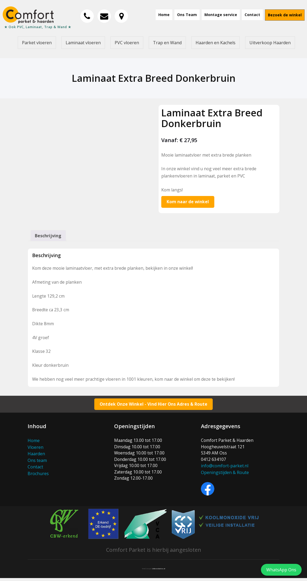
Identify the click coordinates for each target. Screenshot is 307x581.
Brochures (38, 475)
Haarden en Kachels (215, 43)
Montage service (220, 14)
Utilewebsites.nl (158, 572)
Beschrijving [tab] (48, 236)
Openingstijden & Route (225, 475)
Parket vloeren (37, 43)
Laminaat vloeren (83, 43)
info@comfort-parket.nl (224, 469)
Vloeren (35, 450)
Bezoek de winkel (285, 14)
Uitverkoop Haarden (270, 43)
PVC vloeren (127, 43)
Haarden (36, 456)
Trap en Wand (167, 43)
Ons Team (187, 14)
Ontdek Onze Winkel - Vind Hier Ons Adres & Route (153, 407)
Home (164, 14)
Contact (252, 14)
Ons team (37, 462)
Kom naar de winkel (188, 202)
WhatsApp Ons (281, 570)
